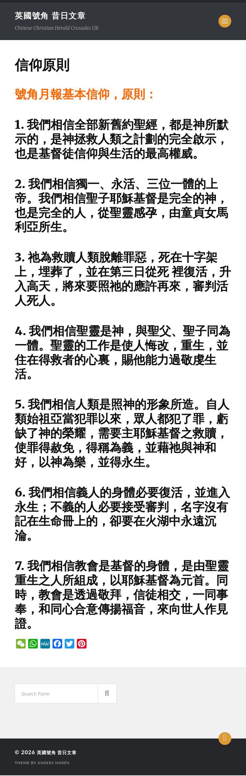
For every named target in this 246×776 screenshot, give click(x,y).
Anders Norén (54, 763)
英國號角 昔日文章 (52, 16)
